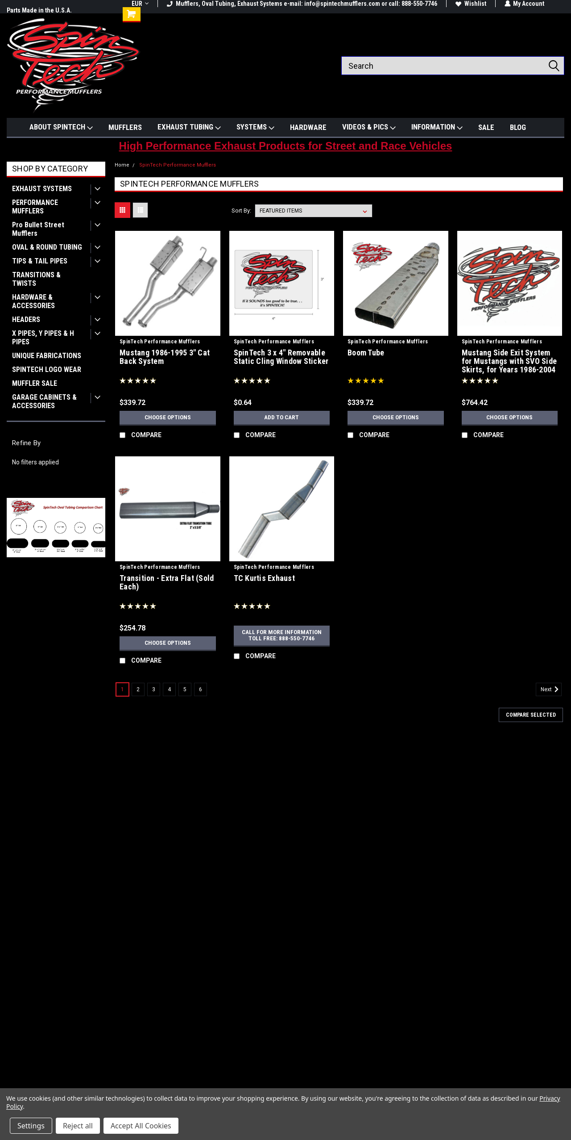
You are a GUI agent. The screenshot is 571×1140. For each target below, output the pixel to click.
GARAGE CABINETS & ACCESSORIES (44, 401)
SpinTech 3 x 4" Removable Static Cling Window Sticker (281, 357)
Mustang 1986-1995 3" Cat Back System (165, 357)
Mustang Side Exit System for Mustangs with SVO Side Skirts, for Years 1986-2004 (509, 361)
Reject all (78, 1126)
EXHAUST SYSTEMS (42, 188)
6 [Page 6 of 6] (200, 689)
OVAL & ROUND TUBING (47, 247)
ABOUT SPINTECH (61, 127)
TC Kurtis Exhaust (264, 578)
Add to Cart (281, 417)
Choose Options (168, 417)
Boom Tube (366, 352)
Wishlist (470, 3)
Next (551, 689)
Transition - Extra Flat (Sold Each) (167, 582)
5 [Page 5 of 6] (184, 689)
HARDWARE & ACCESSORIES (33, 301)
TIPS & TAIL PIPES (39, 261)
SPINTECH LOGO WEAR (46, 369)
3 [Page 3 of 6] (153, 689)
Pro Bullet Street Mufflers (38, 229)
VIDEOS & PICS (369, 127)
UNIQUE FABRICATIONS (46, 355)
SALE (486, 127)
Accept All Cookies (141, 1126)
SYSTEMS (255, 127)
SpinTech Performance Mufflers (177, 165)
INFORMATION (437, 127)
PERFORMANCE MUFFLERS (35, 206)
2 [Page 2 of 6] (138, 689)
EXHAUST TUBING (189, 127)
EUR (140, 3)
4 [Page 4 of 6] (169, 689)
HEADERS (26, 319)
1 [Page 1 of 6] (122, 689)
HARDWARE (308, 127)
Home (122, 165)
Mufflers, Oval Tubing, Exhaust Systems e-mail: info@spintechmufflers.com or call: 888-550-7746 (302, 3)
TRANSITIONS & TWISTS (36, 279)
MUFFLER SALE (34, 383)
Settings (31, 1126)
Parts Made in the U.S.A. (39, 10)
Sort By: (241, 210)
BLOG (518, 127)
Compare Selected (531, 715)
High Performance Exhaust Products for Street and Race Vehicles (285, 146)
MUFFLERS (125, 127)
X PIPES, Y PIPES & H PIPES (43, 337)
